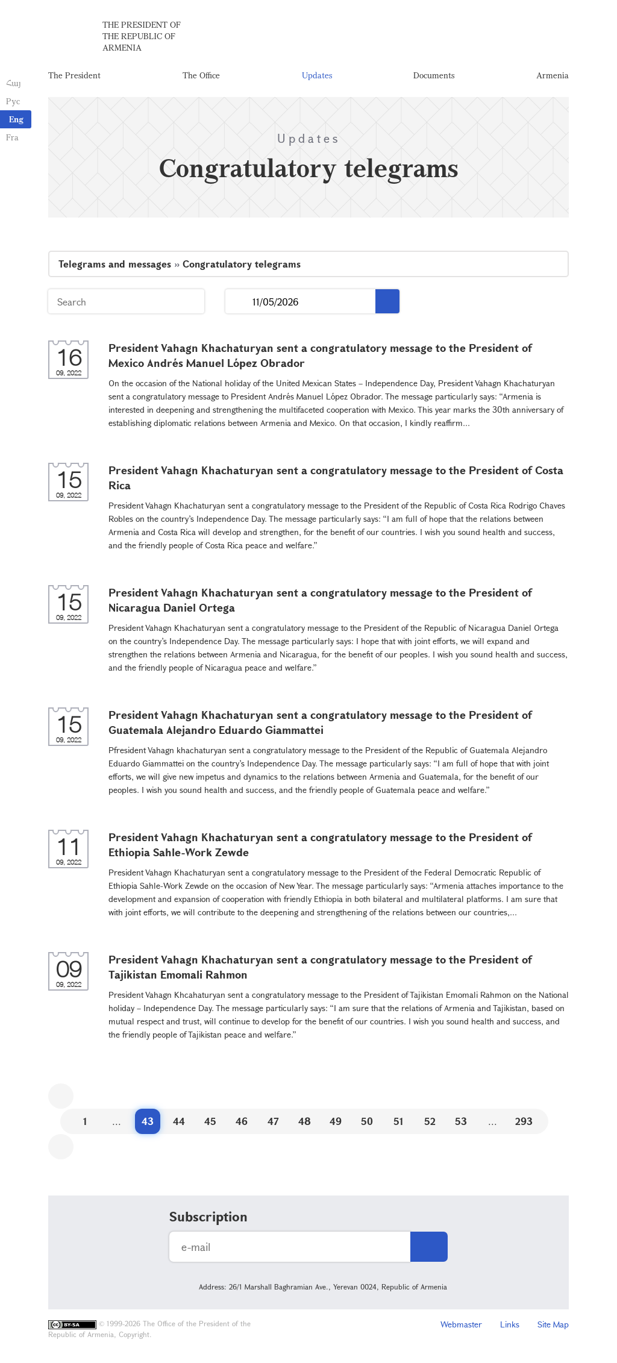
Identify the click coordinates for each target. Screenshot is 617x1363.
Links (509, 1324)
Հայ (13, 83)
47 (273, 1121)
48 (304, 1121)
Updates (317, 75)
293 (524, 1121)
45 (210, 1121)
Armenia (552, 75)
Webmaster (461, 1324)
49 (336, 1121)
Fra (12, 137)
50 (367, 1121)
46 (242, 1121)
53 (461, 1121)
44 (179, 1121)
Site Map (553, 1324)
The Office (201, 75)
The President (74, 75)
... (238, 301)
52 (430, 1121)
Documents (433, 75)
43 (148, 1121)
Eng (16, 119)
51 (398, 1121)
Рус (13, 101)
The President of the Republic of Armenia (141, 36)
